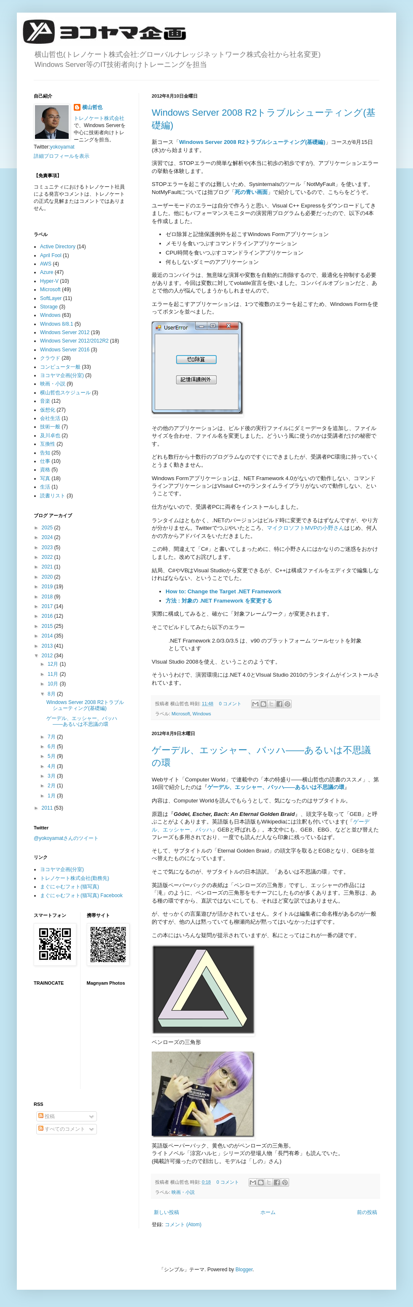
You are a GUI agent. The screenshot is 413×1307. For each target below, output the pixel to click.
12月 (54, 664)
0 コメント (230, 703)
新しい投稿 (166, 1212)
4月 (52, 766)
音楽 (45, 401)
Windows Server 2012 (64, 332)
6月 (52, 746)
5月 (52, 756)
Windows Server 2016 (64, 350)
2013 (48, 646)
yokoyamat (62, 147)
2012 (48, 656)
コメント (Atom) (183, 1224)
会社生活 (50, 418)
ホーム (268, 1212)
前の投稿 (367, 1212)
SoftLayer (51, 298)
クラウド (50, 358)
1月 (52, 796)
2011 (48, 808)
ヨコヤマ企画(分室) (62, 375)
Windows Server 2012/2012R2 (74, 341)
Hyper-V (49, 281)
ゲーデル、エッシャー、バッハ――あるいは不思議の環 (81, 721)
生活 (45, 487)
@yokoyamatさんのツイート (66, 838)
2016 (48, 616)
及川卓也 (50, 435)
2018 (48, 597)
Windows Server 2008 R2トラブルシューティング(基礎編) (252, 142)
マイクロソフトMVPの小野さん (306, 528)
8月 (52, 694)
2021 (48, 567)
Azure (46, 272)
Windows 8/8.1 (56, 324)
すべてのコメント (61, 1129)
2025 (48, 528)
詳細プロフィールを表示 (61, 156)
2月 (52, 786)
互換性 (47, 444)
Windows (202, 713)
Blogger (244, 1269)
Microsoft (181, 713)
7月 (52, 737)
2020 (48, 577)
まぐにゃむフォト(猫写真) (69, 887)
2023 (48, 547)
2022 (48, 557)
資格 (45, 470)
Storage (49, 307)
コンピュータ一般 (60, 367)
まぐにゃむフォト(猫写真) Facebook (81, 895)
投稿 (46, 1116)
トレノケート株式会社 (99, 118)
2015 (48, 626)
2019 (48, 587)
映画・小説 (183, 1192)
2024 (48, 537)
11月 (54, 674)
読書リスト (52, 496)
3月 (52, 776)
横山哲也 (92, 107)
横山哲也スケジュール (65, 393)
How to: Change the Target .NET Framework (224, 591)
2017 (48, 606)
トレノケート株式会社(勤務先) (74, 878)
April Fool (51, 255)
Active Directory (57, 247)
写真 (45, 478)
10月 (54, 684)
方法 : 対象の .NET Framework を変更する (219, 601)
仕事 (45, 461)
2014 (48, 636)
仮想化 (47, 410)
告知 (45, 453)
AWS (45, 264)
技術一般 (50, 427)
